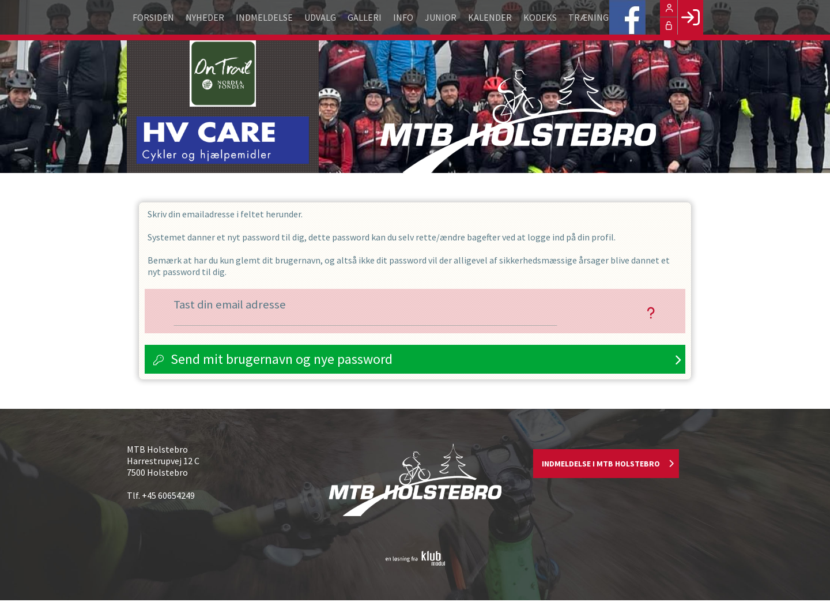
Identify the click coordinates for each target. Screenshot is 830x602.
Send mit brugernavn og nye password (282, 360)
